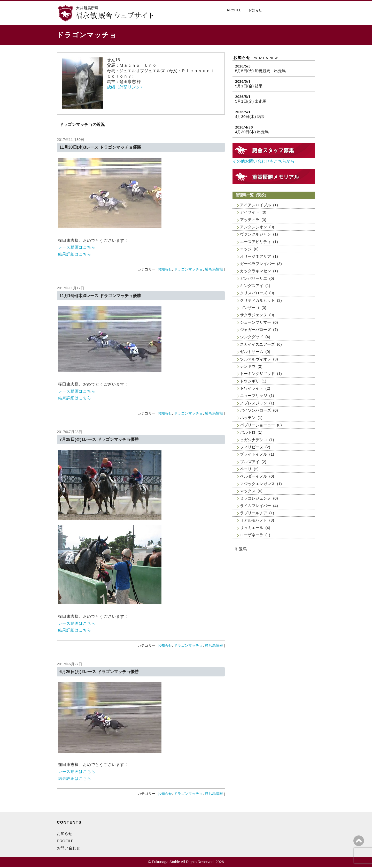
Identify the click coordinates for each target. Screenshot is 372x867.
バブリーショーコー (257, 425)
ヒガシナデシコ (253, 440)
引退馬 (241, 549)
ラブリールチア (253, 513)
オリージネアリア (255, 256)
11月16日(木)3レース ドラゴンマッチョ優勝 (100, 295)
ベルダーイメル (253, 476)
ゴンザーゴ (249, 307)
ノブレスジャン (253, 403)
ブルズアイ (249, 461)
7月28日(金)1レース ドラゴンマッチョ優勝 (99, 439)
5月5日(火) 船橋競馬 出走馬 (260, 71)
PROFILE (234, 10)
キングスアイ (251, 285)
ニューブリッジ (253, 395)
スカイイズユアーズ (257, 344)
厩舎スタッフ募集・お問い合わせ (292, 11)
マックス (247, 491)
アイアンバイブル (255, 205)
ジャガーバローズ (255, 329)
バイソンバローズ (255, 410)
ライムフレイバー (255, 505)
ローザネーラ (251, 535)
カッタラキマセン (255, 271)
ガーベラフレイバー (257, 263)
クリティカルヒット (257, 300)
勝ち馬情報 (214, 269)
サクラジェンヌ (253, 315)
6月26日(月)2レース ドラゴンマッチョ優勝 (99, 671)
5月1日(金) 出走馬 (250, 101)
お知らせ (255, 10)
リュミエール (251, 527)
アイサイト (249, 212)
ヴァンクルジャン (255, 234)
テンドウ (247, 366)
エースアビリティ (255, 241)
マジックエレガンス (257, 483)
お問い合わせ (68, 848)
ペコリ (246, 469)
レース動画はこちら (76, 247)
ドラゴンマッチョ (188, 269)
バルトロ (247, 432)
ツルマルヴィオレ (255, 359)
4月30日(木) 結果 (250, 116)
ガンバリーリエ (253, 278)
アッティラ (249, 219)
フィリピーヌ (251, 447)
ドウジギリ (249, 381)
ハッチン (247, 417)
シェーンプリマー (255, 322)
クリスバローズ (253, 293)
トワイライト (251, 388)
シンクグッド (251, 337)
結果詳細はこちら (74, 254)
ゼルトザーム (251, 351)
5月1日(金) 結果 (248, 86)
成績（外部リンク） (125, 87)
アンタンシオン (253, 227)
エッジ (246, 249)
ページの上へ (358, 840)
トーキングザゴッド (257, 373)
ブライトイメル (253, 454)
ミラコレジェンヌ (255, 498)
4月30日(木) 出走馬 (252, 132)
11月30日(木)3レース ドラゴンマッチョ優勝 (100, 147)
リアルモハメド (253, 520)
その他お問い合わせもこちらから (264, 161)
